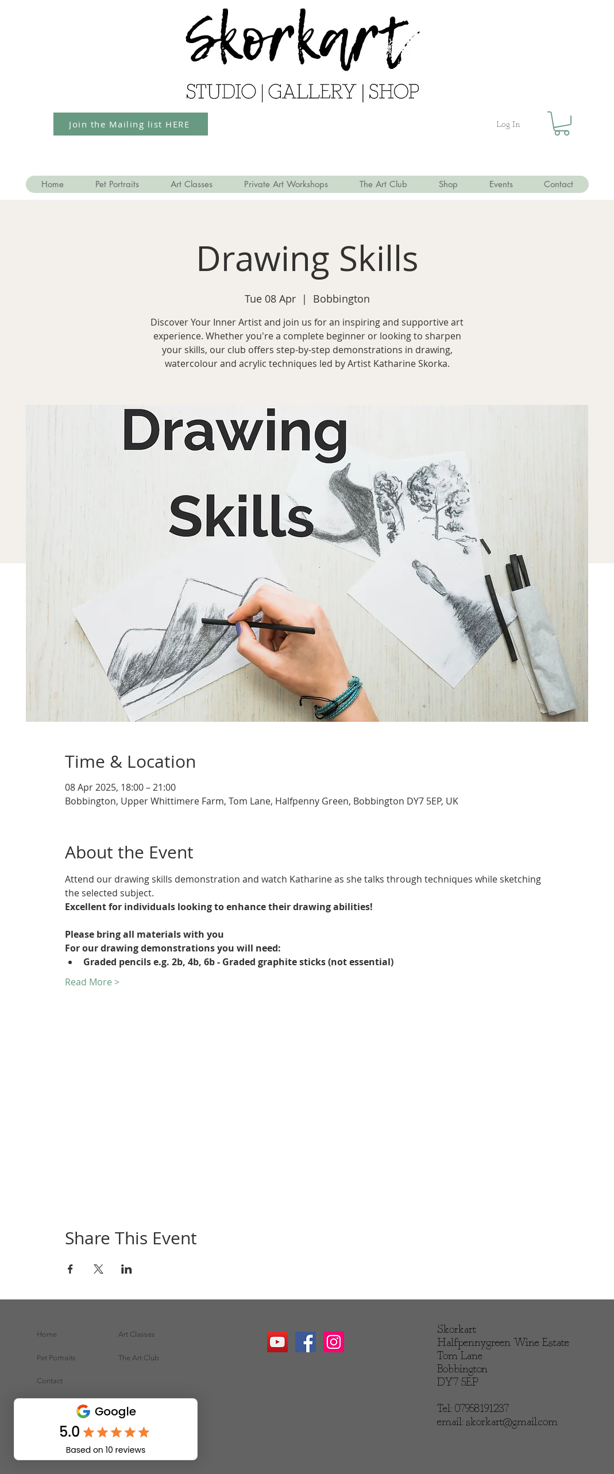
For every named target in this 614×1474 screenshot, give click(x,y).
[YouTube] (277, 1342)
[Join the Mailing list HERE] (130, 124)
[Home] (73, 1334)
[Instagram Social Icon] (333, 1342)
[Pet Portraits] (73, 1358)
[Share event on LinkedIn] (126, 1269)
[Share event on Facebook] (70, 1269)
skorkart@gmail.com (512, 1422)
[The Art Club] (155, 1358)
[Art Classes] (155, 1334)
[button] (561, 123)
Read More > (92, 982)
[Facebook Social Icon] (305, 1342)
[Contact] (73, 1380)
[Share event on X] (98, 1269)
